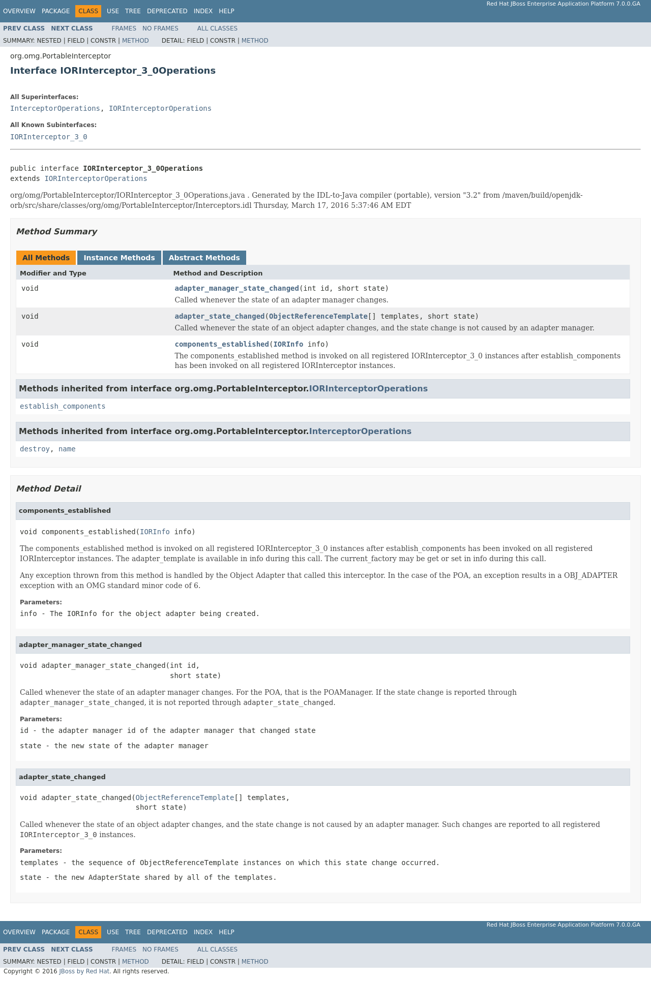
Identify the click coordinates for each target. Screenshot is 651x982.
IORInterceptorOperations (160, 108)
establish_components (63, 406)
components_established (222, 344)
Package (56, 11)
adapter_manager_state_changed (237, 288)
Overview (19, 11)
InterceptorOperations (55, 108)
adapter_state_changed (220, 316)
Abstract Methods (204, 258)
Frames (124, 28)
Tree (133, 11)
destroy (35, 449)
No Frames (160, 28)
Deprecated (167, 11)
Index (203, 11)
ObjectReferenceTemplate (318, 316)
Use (113, 11)
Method (135, 40)
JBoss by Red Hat (84, 971)
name (67, 449)
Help (226, 11)
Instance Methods (119, 258)
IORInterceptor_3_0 (48, 137)
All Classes (217, 28)
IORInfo (288, 344)
